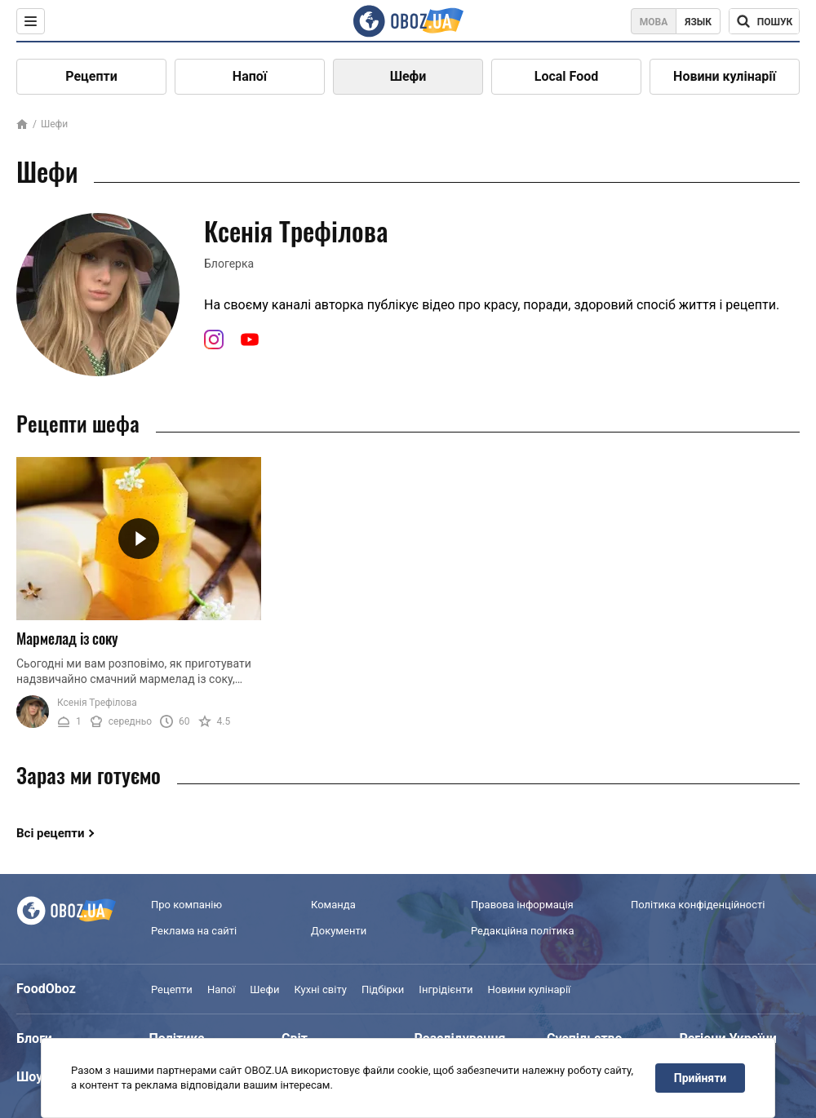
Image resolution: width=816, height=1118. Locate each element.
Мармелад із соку (67, 638)
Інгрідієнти (445, 989)
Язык (698, 22)
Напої (250, 76)
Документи (338, 931)
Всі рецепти (50, 833)
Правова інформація (522, 904)
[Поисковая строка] (764, 21)
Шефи (408, 76)
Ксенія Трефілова (97, 702)
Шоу (29, 1077)
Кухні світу (320, 989)
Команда (333, 904)
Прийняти (700, 1078)
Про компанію (186, 904)
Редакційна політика (522, 931)
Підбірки (382, 989)
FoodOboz (46, 988)
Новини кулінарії (724, 76)
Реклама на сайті (194, 931)
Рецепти (91, 76)
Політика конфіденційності (698, 904)
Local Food (566, 76)
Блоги (34, 1038)
